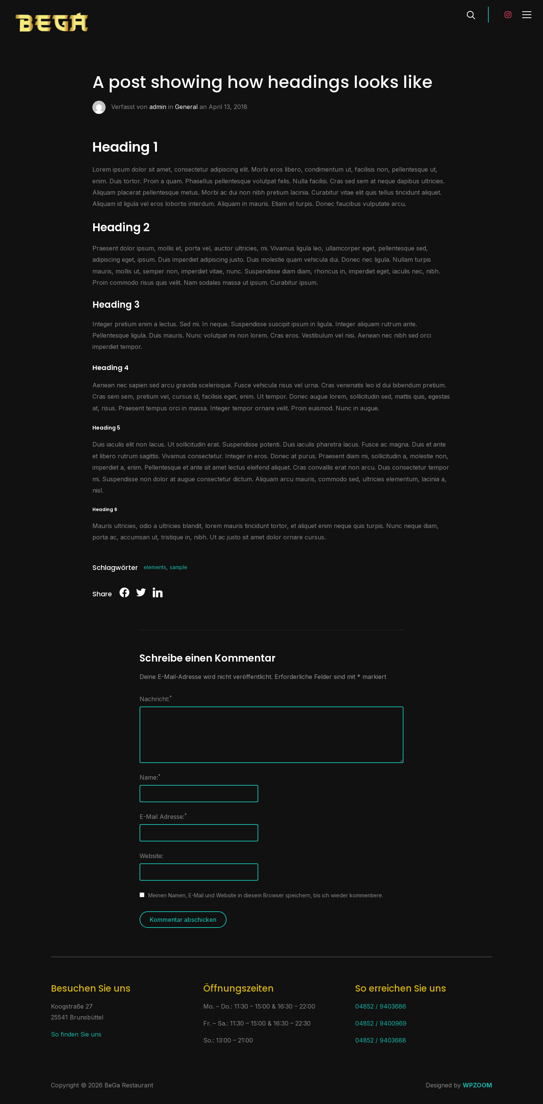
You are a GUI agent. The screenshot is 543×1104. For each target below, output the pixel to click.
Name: (150, 777)
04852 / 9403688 (380, 1040)
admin (157, 107)
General (186, 107)
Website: (151, 856)
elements (155, 567)
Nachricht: (156, 698)
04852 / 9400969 (380, 1023)
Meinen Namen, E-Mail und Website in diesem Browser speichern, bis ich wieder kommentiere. (265, 895)
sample (178, 567)
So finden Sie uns (76, 1034)
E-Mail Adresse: (163, 816)
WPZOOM (477, 1085)
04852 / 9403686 (380, 1006)
